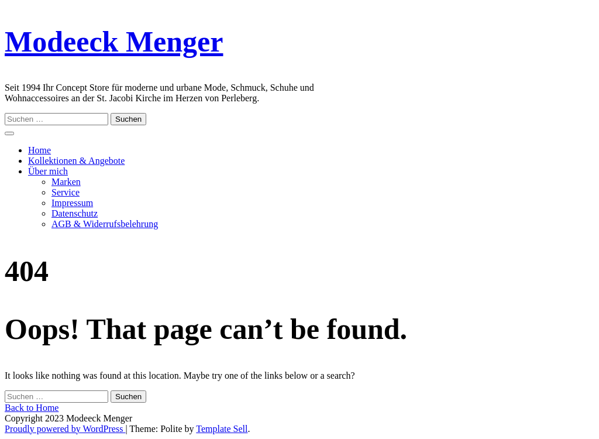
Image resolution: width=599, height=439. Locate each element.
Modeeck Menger (114, 41)
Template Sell (221, 429)
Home (39, 150)
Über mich (48, 171)
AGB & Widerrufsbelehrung (104, 224)
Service (65, 192)
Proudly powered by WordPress (65, 429)
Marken (66, 182)
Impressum (72, 203)
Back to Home (31, 408)
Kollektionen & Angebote (76, 161)
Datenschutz (74, 213)
